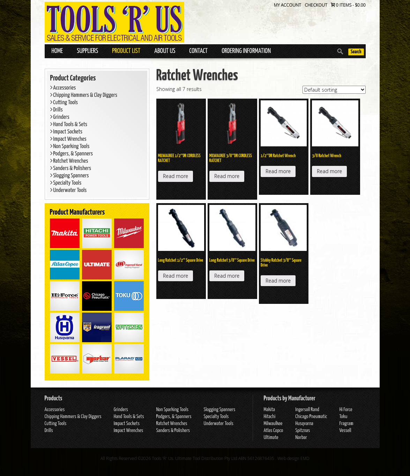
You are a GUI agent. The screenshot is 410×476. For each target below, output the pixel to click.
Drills (56, 110)
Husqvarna (304, 423)
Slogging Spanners (69, 176)
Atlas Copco (273, 430)
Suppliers (87, 51)
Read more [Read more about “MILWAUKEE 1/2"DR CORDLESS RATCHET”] (175, 176)
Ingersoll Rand (307, 409)
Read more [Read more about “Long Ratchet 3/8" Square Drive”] (226, 275)
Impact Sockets (66, 132)
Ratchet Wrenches (69, 161)
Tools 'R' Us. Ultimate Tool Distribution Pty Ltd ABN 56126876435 (213, 458)
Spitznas (302, 430)
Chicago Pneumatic (311, 416)
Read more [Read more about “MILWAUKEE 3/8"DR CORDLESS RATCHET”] (226, 176)
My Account (287, 5)
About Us (164, 51)
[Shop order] (334, 90)
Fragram (346, 423)
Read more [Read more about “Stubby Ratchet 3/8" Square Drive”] (278, 280)
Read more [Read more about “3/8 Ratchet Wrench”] (329, 171)
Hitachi (269, 416)
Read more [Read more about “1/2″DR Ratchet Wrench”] (278, 171)
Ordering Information (246, 51)
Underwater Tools (68, 190)
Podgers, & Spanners (71, 154)
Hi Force (345, 409)
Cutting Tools (64, 103)
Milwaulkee (272, 423)
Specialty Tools (66, 183)
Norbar (301, 437)
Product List (126, 51)
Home (57, 51)
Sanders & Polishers (70, 168)
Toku (343, 416)
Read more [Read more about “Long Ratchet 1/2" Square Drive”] (175, 275)
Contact (198, 51)
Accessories (63, 88)
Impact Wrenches (68, 139)
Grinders (59, 117)
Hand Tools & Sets (69, 125)
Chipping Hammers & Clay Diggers (83, 95)
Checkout (316, 5)
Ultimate (270, 437)
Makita (269, 409)
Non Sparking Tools (70, 146)
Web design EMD (293, 458)
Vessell (345, 430)
